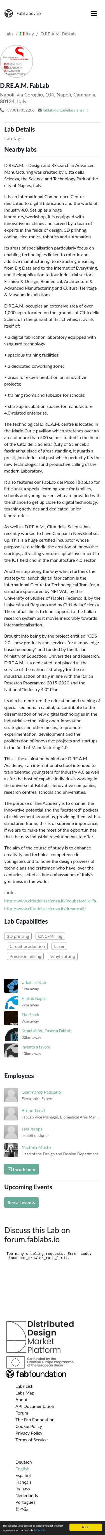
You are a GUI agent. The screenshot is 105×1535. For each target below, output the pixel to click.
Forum (21, 1412)
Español (23, 1475)
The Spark (30, 1014)
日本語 (22, 1508)
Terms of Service (31, 1439)
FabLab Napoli (34, 998)
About (21, 1399)
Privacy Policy (29, 1432)
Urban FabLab (34, 982)
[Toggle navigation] (94, 13)
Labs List (23, 1386)
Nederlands (26, 1495)
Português (25, 1502)
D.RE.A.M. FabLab (58, 33)
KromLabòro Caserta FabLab (46, 1030)
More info (40, 1530)
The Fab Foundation (35, 1419)
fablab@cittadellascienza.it (65, 110)
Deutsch (23, 1461)
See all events (21, 1202)
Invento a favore (36, 1047)
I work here (21, 1169)
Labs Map (24, 1392)
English (22, 1468)
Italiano (22, 1488)
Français (23, 1482)
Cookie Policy (28, 1426)
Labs (8, 33)
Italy (27, 33)
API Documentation (34, 1406)
